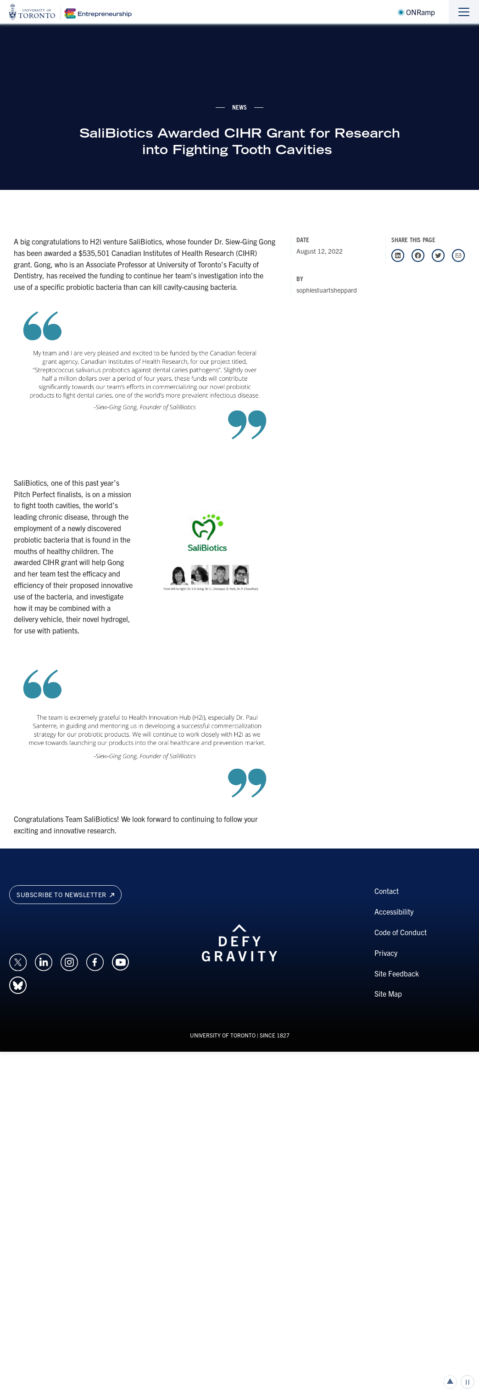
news (239, 107)
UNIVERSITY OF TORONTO (223, 1035)
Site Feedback (396, 973)
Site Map (388, 993)
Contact (386, 890)
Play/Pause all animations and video (467, 1382)
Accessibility (393, 911)
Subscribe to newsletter (65, 894)
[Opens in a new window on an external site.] (18, 960)
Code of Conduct (400, 932)
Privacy (385, 952)
